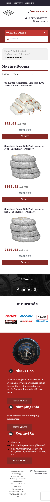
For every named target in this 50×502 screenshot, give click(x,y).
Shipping (29, 3)
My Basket (40, 21)
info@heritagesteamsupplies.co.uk (28, 445)
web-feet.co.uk (41, 474)
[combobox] (26, 39)
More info (25, 130)
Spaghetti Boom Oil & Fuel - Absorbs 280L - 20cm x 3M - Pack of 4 (24, 210)
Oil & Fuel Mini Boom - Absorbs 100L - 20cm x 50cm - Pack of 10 (25, 84)
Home (8, 3)
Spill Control (19, 51)
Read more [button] (20, 401)
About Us (18, 3)
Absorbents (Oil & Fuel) (18, 54)
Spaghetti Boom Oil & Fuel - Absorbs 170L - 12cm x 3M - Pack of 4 (24, 147)
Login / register (36, 18)
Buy (25, 136)
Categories (26, 33)
